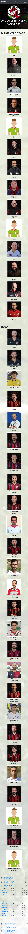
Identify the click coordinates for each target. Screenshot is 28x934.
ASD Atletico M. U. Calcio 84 (9, 2)
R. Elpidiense (6, 880)
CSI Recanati (12, 881)
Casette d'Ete (11, 882)
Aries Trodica (6, 885)
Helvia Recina (13, 884)
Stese (11, 885)
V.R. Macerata (6, 886)
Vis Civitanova (12, 886)
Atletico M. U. (11, 878)
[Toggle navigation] (25, 2)
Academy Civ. (12, 877)
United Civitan (6, 877)
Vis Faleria (6, 878)
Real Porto (6, 882)
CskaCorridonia (7, 884)
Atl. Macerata (12, 880)
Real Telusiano (7, 881)
